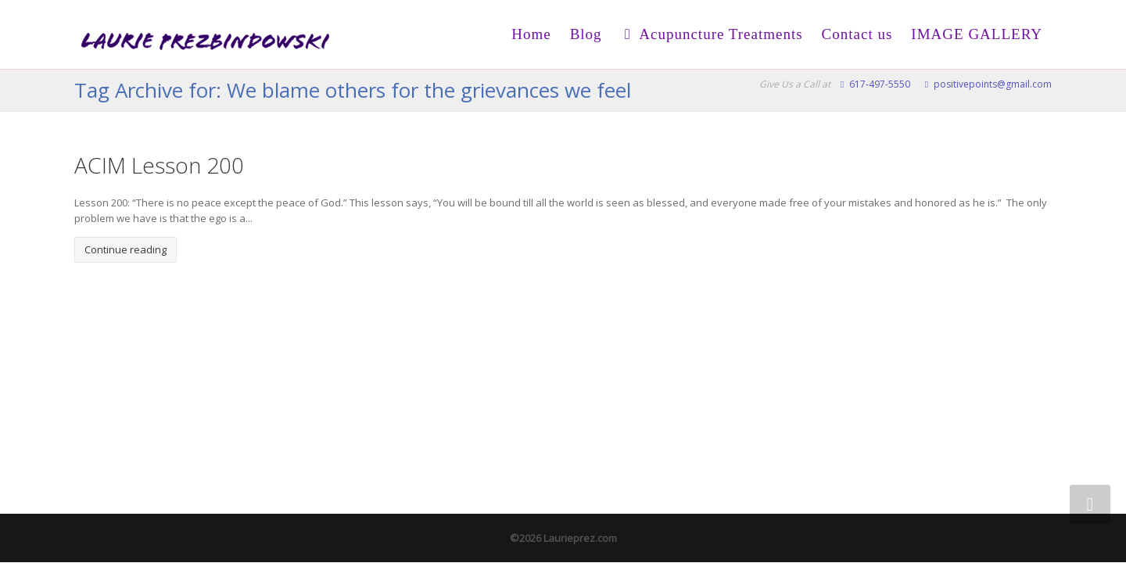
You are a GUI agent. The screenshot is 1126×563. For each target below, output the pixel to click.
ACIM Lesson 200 (159, 165)
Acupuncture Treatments (712, 34)
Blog (586, 34)
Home (530, 34)
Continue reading (125, 249)
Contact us (857, 34)
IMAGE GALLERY (976, 34)
